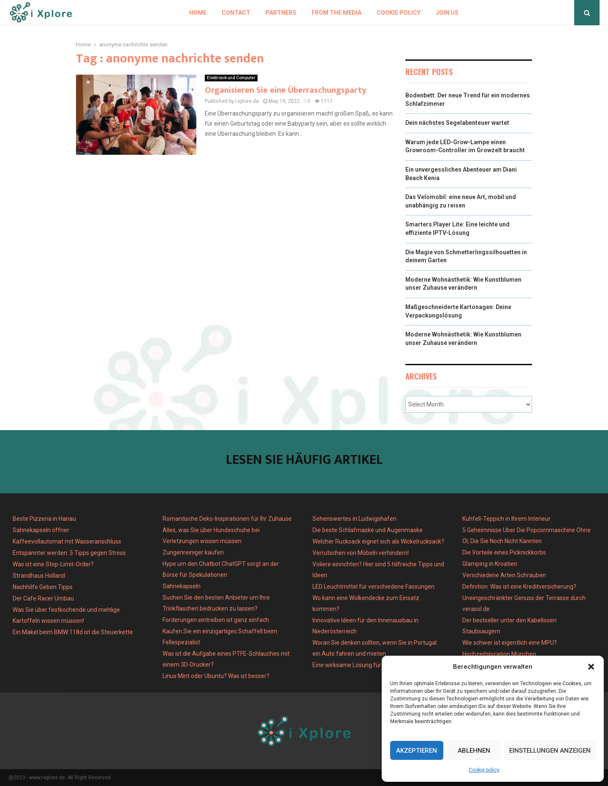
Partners (281, 12)
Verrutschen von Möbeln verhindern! (360, 552)
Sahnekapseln (182, 586)
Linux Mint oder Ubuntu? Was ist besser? (216, 676)
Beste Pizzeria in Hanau (44, 518)
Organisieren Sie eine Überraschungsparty (285, 90)
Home (197, 12)
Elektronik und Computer (231, 77)
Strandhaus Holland (39, 575)
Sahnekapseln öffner (41, 530)
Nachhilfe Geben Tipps (43, 587)
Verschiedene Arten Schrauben (504, 575)
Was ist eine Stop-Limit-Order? (53, 564)
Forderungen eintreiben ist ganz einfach (216, 619)
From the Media (336, 12)
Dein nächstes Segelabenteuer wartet (457, 122)
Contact (236, 12)
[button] (591, 666)
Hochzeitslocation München (499, 654)
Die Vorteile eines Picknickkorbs (504, 552)
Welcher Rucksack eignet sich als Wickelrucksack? (378, 541)
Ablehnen (474, 750)
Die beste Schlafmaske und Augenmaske (367, 530)
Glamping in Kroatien (489, 563)
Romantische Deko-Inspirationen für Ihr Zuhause (227, 518)
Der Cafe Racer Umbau (43, 598)
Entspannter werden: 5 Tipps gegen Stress (69, 552)
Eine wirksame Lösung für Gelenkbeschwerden (374, 665)
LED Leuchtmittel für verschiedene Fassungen (373, 586)
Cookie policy (484, 770)
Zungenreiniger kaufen (193, 552)
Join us (447, 12)
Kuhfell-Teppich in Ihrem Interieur (506, 518)
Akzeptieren (416, 750)
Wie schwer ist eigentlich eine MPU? (509, 642)
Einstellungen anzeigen (550, 750)
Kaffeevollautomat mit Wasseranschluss (67, 541)
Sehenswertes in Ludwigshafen (354, 518)
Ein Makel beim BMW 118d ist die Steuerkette (73, 632)
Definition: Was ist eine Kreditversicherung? (519, 586)
